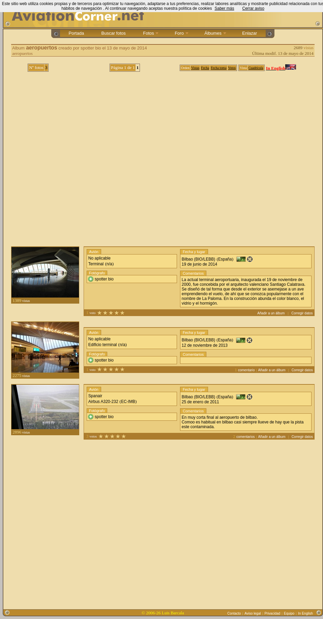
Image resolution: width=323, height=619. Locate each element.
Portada (76, 33)
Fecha (205, 68)
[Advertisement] (77, 521)
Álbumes (214, 33)
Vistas (195, 68)
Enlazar (249, 33)
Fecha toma (218, 68)
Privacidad (272, 613)
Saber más (224, 8)
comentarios (245, 437)
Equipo (289, 613)
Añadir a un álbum (271, 313)
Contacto (234, 613)
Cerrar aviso (253, 8)
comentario (246, 370)
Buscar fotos (113, 33)
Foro (181, 33)
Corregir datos (302, 313)
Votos (232, 68)
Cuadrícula (255, 68)
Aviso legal (252, 613)
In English (305, 613)
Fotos (150, 33)
